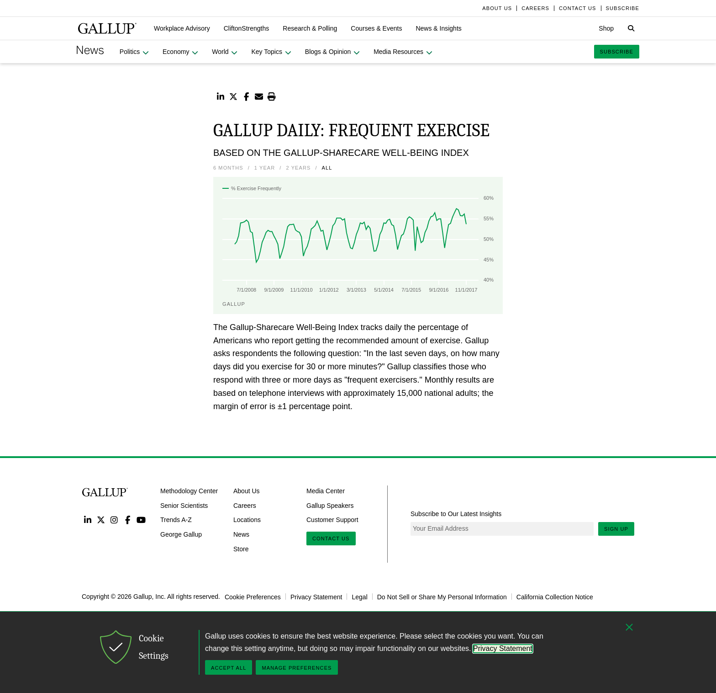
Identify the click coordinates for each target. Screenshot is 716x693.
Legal (359, 596)
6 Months (228, 168)
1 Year (264, 168)
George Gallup (181, 534)
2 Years (298, 168)
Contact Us (331, 538)
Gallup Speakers (330, 505)
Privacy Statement (316, 596)
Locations (247, 519)
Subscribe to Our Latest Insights (456, 513)
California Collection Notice (554, 596)
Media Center (325, 490)
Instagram (114, 519)
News (241, 534)
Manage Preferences (297, 668)
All (327, 168)
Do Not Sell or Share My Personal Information (442, 596)
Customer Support (332, 519)
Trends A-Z (176, 519)
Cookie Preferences (253, 596)
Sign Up (616, 529)
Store (240, 549)
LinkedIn (87, 519)
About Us (246, 490)
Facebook (127, 519)
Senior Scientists (184, 505)
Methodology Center (189, 490)
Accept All (228, 668)
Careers (244, 505)
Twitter (100, 519)
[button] (182, 28)
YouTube (141, 519)
